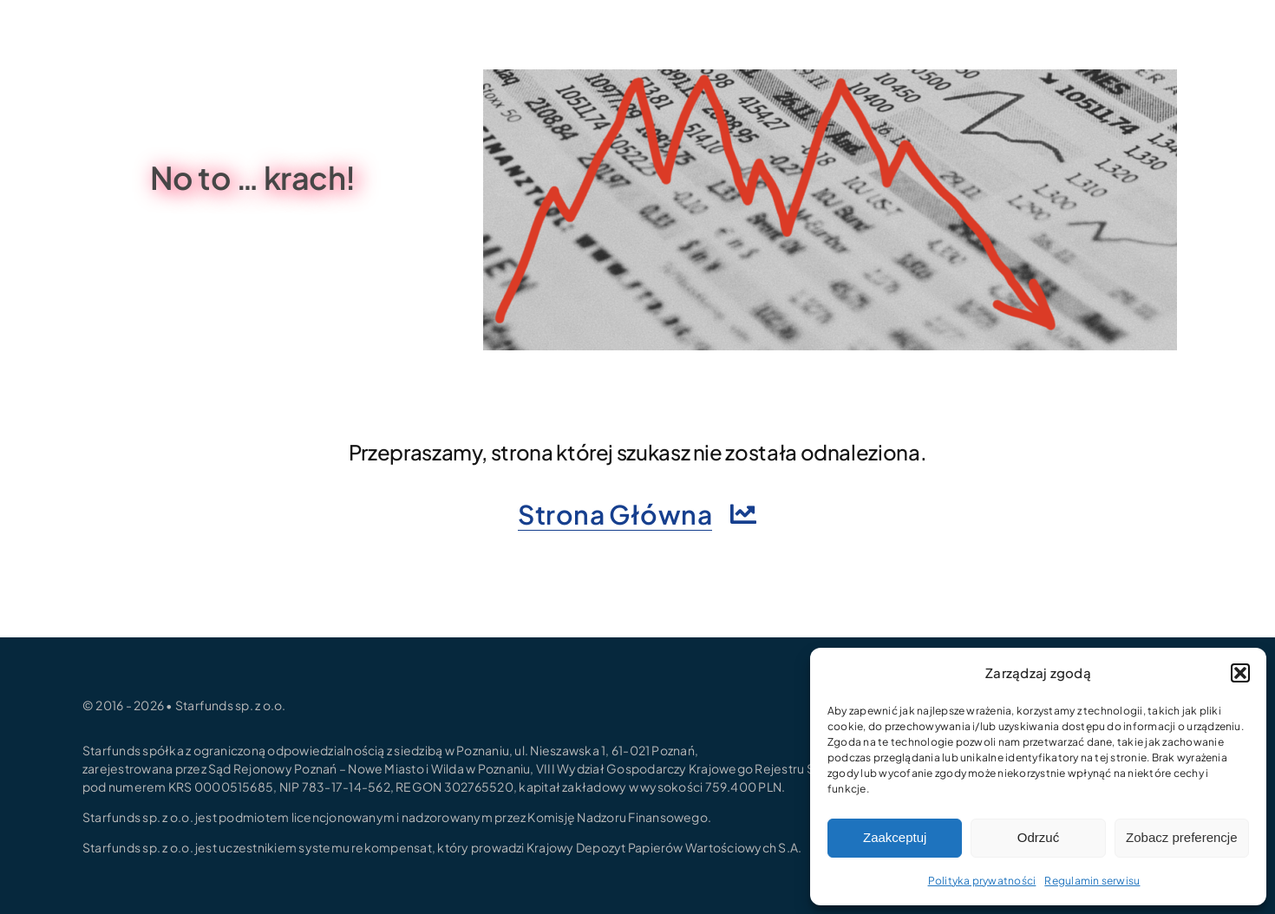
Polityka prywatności (982, 880)
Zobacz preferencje (1181, 837)
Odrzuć (1038, 837)
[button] (1240, 673)
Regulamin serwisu (1092, 880)
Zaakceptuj (894, 837)
